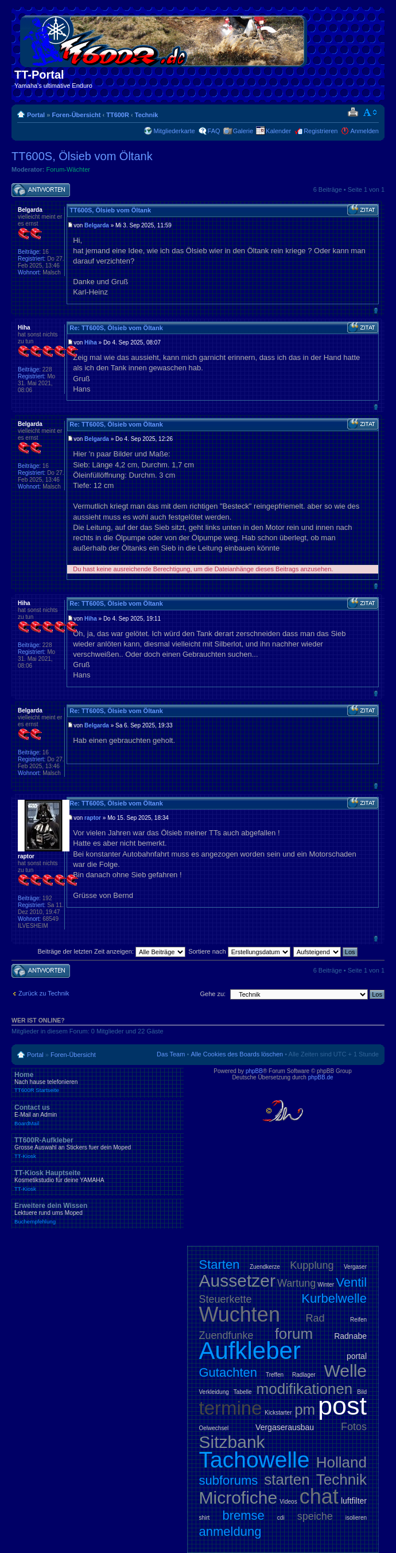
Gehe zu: (213, 993)
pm (304, 1409)
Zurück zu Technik (43, 993)
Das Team (171, 1054)
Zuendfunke (226, 1335)
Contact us (97, 1114)
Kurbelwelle (334, 1298)
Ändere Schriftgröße (370, 112)
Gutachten (228, 1372)
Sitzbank (232, 1441)
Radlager (304, 1375)
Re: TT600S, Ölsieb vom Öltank (116, 327)
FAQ (214, 130)
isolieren (356, 1518)
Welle (345, 1370)
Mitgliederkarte (174, 130)
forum (294, 1333)
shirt (204, 1518)
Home (97, 1082)
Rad (315, 1318)
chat (319, 1496)
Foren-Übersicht (76, 114)
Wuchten (239, 1314)
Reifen (358, 1319)
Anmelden (364, 130)
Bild (362, 1392)
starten (287, 1479)
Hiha (90, 342)
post (342, 1405)
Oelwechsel (214, 1428)
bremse (243, 1515)
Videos (288, 1501)
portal (357, 1356)
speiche (315, 1516)
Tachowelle (254, 1459)
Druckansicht (352, 112)
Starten (219, 1264)
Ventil (351, 1282)
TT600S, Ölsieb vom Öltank (82, 156)
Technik (146, 114)
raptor (92, 818)
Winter (325, 1284)
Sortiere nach (239, 951)
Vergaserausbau (284, 1427)
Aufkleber (250, 1350)
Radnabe (350, 1336)
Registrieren (320, 130)
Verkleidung (214, 1392)
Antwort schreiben (40, 190)
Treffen (275, 1375)
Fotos (354, 1426)
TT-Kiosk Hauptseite (97, 1180)
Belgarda (96, 225)
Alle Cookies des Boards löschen (237, 1054)
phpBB (254, 1071)
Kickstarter (278, 1412)
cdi (281, 1518)
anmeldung (230, 1531)
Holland (341, 1462)
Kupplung (311, 1265)
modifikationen (305, 1388)
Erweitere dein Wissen (97, 1213)
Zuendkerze (265, 1267)
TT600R (117, 114)
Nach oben (375, 310)
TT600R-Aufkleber (97, 1147)
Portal (36, 114)
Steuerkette (225, 1299)
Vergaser (355, 1267)
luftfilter (354, 1500)
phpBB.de (320, 1077)
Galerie (243, 130)
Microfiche (238, 1497)
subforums (228, 1480)
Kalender (278, 130)
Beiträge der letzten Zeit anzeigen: (111, 951)
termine (230, 1408)
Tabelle (243, 1392)
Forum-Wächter (68, 169)
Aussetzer (237, 1280)
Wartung (296, 1283)
